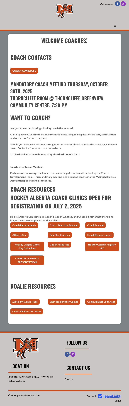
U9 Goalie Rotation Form (26, 311)
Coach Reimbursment (99, 234)
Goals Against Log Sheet (101, 301)
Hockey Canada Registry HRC (102, 246)
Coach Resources (59, 244)
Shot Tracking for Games (64, 301)
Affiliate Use (19, 234)
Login (118, 400)
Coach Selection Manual (64, 225)
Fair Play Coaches (60, 234)
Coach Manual (95, 225)
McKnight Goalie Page (25, 301)
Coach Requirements (24, 225)
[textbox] (64, 44)
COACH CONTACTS (24, 70)
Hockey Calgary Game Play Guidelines (27, 246)
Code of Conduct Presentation (27, 260)
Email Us (69, 379)
